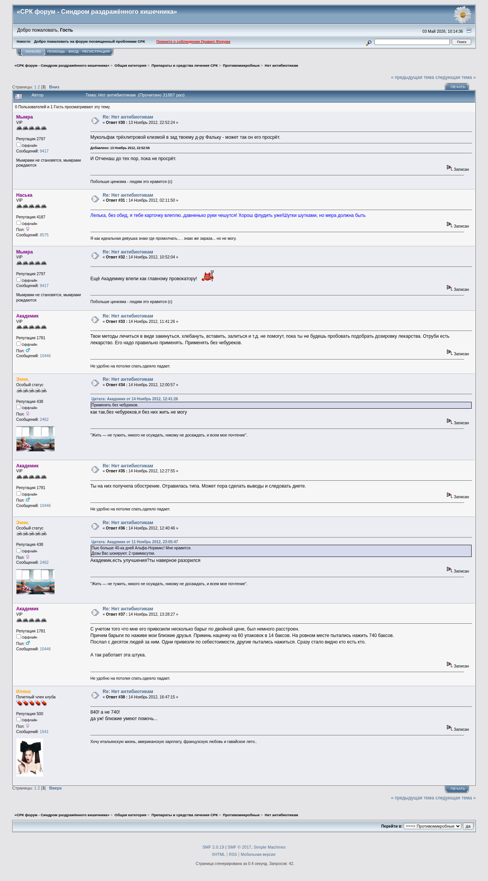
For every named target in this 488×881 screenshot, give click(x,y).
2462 (44, 419)
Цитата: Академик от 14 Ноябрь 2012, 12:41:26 (135, 399)
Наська (24, 195)
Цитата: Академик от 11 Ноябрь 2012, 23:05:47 (135, 542)
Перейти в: (392, 826)
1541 (44, 732)
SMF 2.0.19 (213, 847)
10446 (45, 356)
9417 (44, 151)
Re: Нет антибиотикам (128, 117)
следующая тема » (455, 77)
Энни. (22, 379)
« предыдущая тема (412, 77)
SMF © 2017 (239, 847)
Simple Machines (270, 847)
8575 (44, 235)
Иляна (23, 691)
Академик (27, 316)
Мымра (24, 117)
